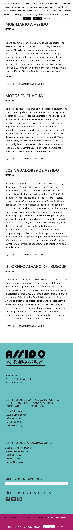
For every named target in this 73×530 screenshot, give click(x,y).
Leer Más (47, 18)
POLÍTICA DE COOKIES (16, 382)
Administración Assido (32, 84)
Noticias (9, 29)
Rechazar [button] (37, 18)
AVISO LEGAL (12, 375)
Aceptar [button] (27, 18)
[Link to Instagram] (66, 524)
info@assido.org (13, 425)
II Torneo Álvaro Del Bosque (35, 266)
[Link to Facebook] (62, 524)
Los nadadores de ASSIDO (32, 170)
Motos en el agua (24, 95)
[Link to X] (58, 524)
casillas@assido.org (15, 462)
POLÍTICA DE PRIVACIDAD (18, 379)
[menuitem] (8, 526)
